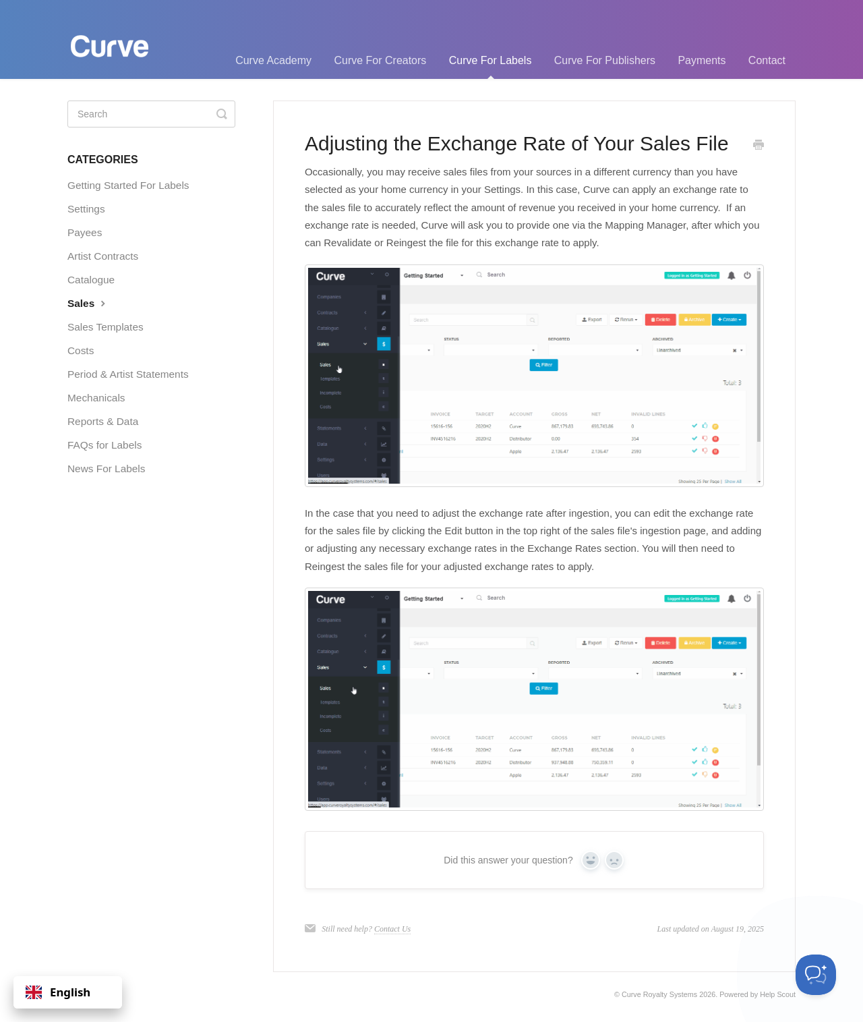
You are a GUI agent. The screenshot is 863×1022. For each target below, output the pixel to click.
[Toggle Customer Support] (816, 975)
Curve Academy (273, 60)
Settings (86, 209)
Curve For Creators (380, 60)
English (58, 992)
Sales (88, 303)
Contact (766, 60)
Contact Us (392, 929)
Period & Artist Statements (128, 374)
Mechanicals (96, 397)
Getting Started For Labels (128, 185)
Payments (701, 60)
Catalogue (91, 279)
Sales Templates (105, 327)
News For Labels (106, 468)
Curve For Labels (490, 67)
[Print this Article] (758, 145)
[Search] (151, 114)
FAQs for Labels (104, 445)
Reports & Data (102, 421)
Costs (80, 350)
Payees (84, 232)
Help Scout (778, 994)
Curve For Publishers (604, 60)
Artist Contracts (102, 256)
